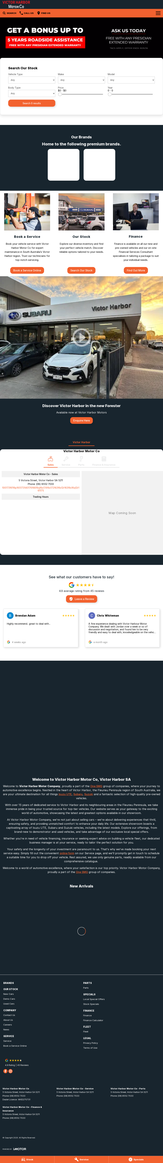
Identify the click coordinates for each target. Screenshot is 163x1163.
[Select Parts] (81, 462)
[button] (40, 628)
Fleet (85, 1031)
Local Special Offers (94, 999)
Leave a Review (81, 599)
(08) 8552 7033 (45, 484)
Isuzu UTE (65, 794)
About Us (8, 1020)
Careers (7, 1024)
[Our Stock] (81, 233)
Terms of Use (90, 1047)
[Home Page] (16, 4)
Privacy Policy (90, 1043)
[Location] (51, 462)
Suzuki (88, 794)
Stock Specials (91, 1004)
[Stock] (27, 1159)
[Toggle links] (14, 1149)
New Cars (8, 994)
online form (67, 853)
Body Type (14, 87)
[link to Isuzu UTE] (63, 165)
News (6, 1029)
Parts (86, 987)
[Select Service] (66, 462)
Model (111, 74)
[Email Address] (40, 489)
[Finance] (136, 233)
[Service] (81, 1159)
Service (7, 1041)
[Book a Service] (27, 233)
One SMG (96, 786)
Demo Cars (9, 998)
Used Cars (8, 1003)
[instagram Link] (10, 1071)
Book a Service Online (15, 1045)
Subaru (78, 794)
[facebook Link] (5, 1071)
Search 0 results (32, 103)
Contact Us (9, 1015)
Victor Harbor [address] (81, 442)
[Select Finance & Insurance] (103, 462)
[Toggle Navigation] (158, 13)
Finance (87, 1015)
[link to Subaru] (99, 165)
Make (61, 74)
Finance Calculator (93, 1020)
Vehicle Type (15, 74)
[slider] (60, 94)
